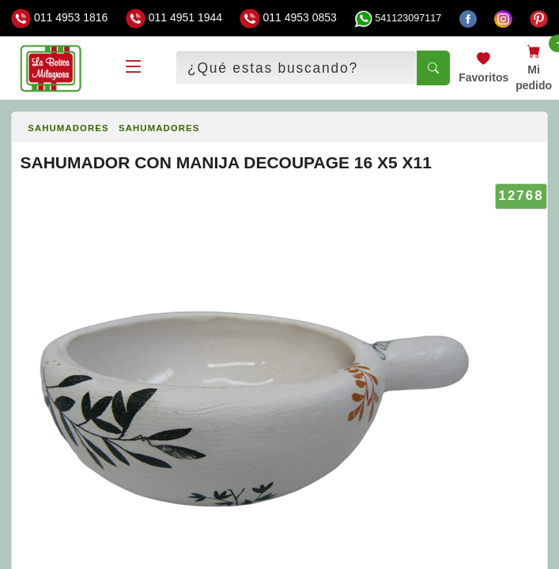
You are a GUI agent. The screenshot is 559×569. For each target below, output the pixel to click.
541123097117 (397, 18)
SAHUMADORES (68, 128)
